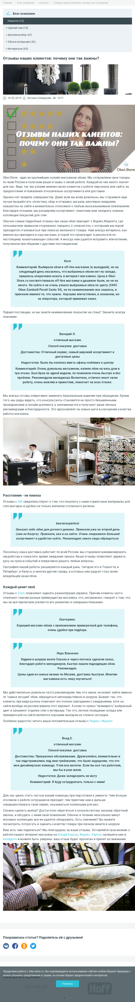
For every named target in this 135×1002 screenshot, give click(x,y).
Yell (20, 501)
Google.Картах (68, 834)
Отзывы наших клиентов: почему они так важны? (80, 3)
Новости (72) (16, 20)
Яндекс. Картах (91, 834)
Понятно (67, 983)
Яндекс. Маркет (101, 721)
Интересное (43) (18, 48)
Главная (7, 3)
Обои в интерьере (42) (22, 41)
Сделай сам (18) (18, 27)
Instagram (10, 839)
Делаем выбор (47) (20, 34)
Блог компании (25, 3)
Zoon (21, 593)
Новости (43, 3)
